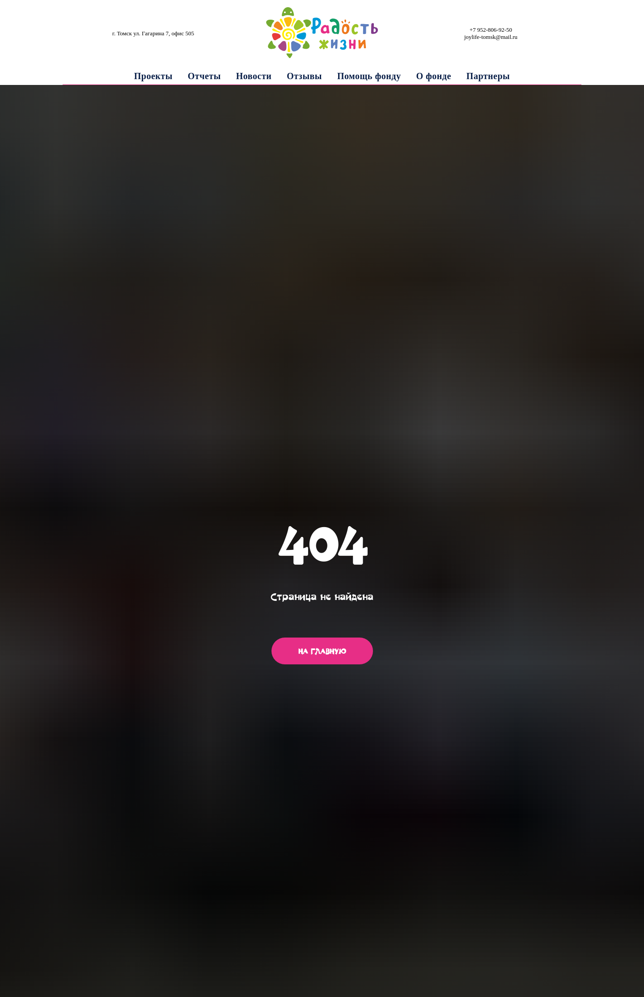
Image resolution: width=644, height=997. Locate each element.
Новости (253, 76)
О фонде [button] (433, 76)
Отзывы (304, 76)
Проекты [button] (153, 76)
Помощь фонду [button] (369, 76)
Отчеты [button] (204, 76)
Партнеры (488, 76)
